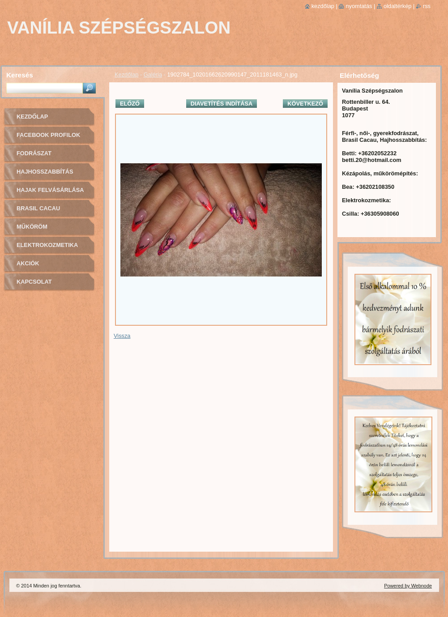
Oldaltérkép (398, 6)
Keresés (19, 75)
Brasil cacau (38, 208)
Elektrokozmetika (47, 245)
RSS (427, 6)
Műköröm (32, 226)
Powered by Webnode (408, 585)
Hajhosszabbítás (45, 171)
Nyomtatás (359, 6)
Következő (305, 103)
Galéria (153, 74)
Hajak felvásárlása (50, 190)
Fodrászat (34, 153)
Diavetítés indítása (221, 103)
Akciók (28, 263)
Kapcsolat (34, 281)
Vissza (122, 335)
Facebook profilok (48, 135)
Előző (130, 103)
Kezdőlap (126, 74)
